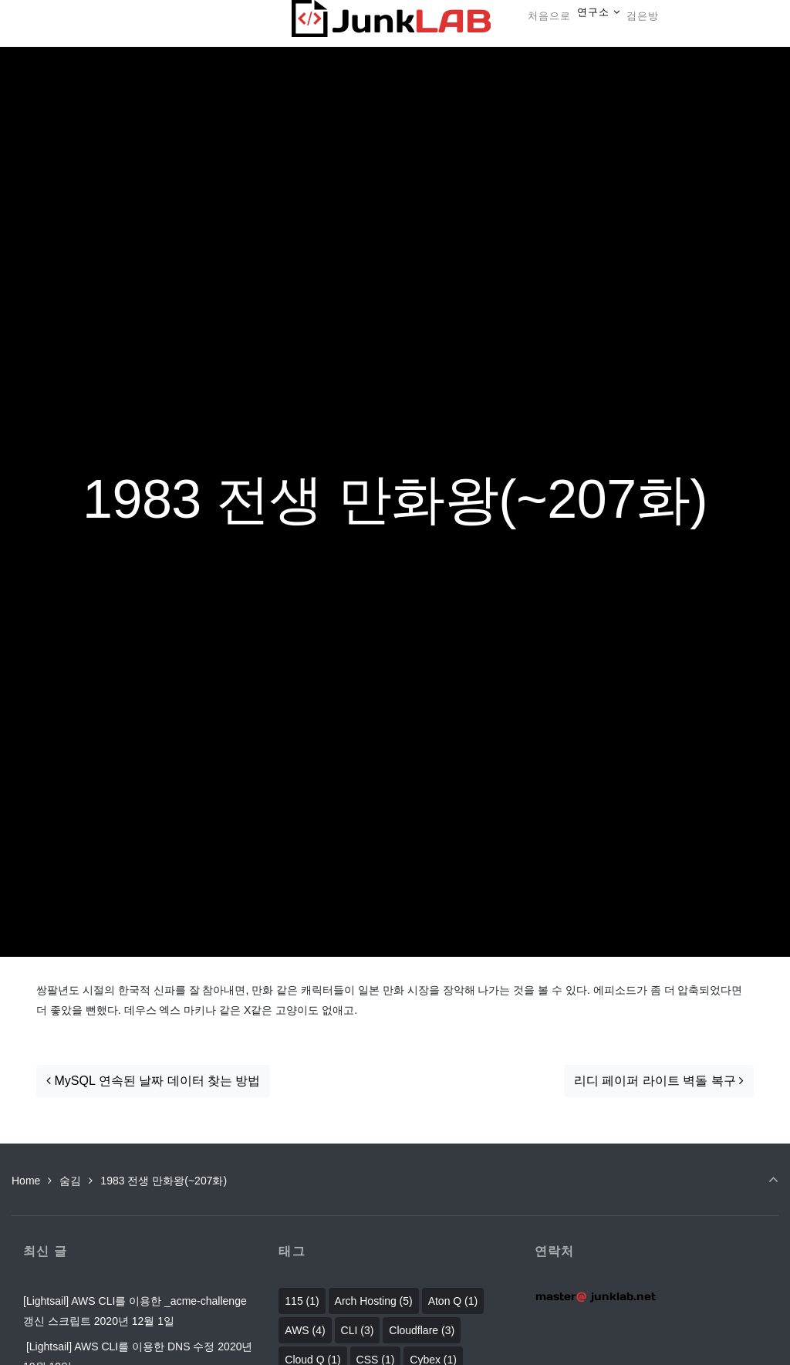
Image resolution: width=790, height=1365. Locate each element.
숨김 (70, 1180)
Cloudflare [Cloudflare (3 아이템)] (421, 1330)
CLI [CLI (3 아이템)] (357, 1330)
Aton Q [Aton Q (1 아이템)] (453, 1301)
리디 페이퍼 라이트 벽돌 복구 (659, 1080)
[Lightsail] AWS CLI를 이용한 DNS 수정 (118, 1346)
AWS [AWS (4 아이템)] (305, 1330)
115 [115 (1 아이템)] (302, 1301)
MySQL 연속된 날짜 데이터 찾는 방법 (153, 1080)
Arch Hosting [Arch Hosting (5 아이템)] (374, 1301)
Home (26, 1180)
